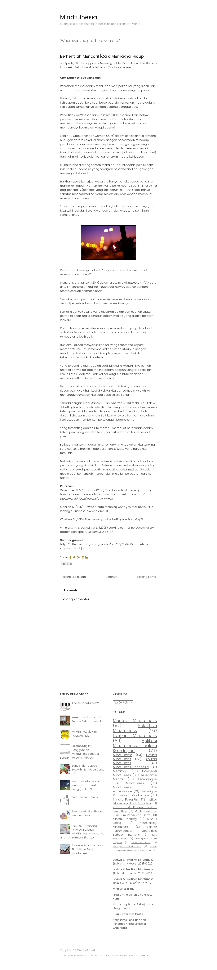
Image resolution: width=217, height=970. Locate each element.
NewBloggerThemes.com (89, 955)
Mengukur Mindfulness (127, 846)
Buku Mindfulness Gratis (128, 914)
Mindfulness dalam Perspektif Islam (84, 733)
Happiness (91, 63)
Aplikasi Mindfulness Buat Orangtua (135, 801)
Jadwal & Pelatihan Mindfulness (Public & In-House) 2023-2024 (133, 871)
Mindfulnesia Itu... (123, 889)
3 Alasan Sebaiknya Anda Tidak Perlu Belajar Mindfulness (88, 849)
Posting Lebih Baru (73, 577)
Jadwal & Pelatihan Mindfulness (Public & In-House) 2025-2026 (133, 861)
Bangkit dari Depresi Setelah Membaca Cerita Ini (88, 769)
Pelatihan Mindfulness (90, 67)
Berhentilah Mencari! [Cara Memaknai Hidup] (102, 56)
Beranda (112, 577)
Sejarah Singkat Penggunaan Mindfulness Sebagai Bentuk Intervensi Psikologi (79, 751)
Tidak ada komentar (122, 67)
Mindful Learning (125, 819)
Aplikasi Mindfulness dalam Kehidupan (135, 746)
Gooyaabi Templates (135, 955)
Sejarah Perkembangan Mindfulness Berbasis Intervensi (135, 831)
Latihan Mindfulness (135, 736)
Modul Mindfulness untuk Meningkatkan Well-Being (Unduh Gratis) (88, 785)
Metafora (120, 771)
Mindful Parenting (126, 799)
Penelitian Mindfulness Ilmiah (137, 850)
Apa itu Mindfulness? (85, 703)
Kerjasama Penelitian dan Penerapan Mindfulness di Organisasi (129, 924)
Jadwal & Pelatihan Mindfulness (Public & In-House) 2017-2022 (133, 881)
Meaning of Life (110, 63)
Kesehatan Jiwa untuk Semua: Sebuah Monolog (88, 719)
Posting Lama (146, 577)
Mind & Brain (140, 842)
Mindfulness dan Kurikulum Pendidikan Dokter (135, 813)
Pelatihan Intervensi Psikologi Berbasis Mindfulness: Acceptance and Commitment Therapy (82, 831)
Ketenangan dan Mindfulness (135, 781)
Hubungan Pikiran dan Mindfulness (135, 793)
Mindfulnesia (78, 17)
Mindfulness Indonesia (130, 767)
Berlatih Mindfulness (85, 797)
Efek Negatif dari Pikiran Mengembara (87, 813)
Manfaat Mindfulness (135, 721)
